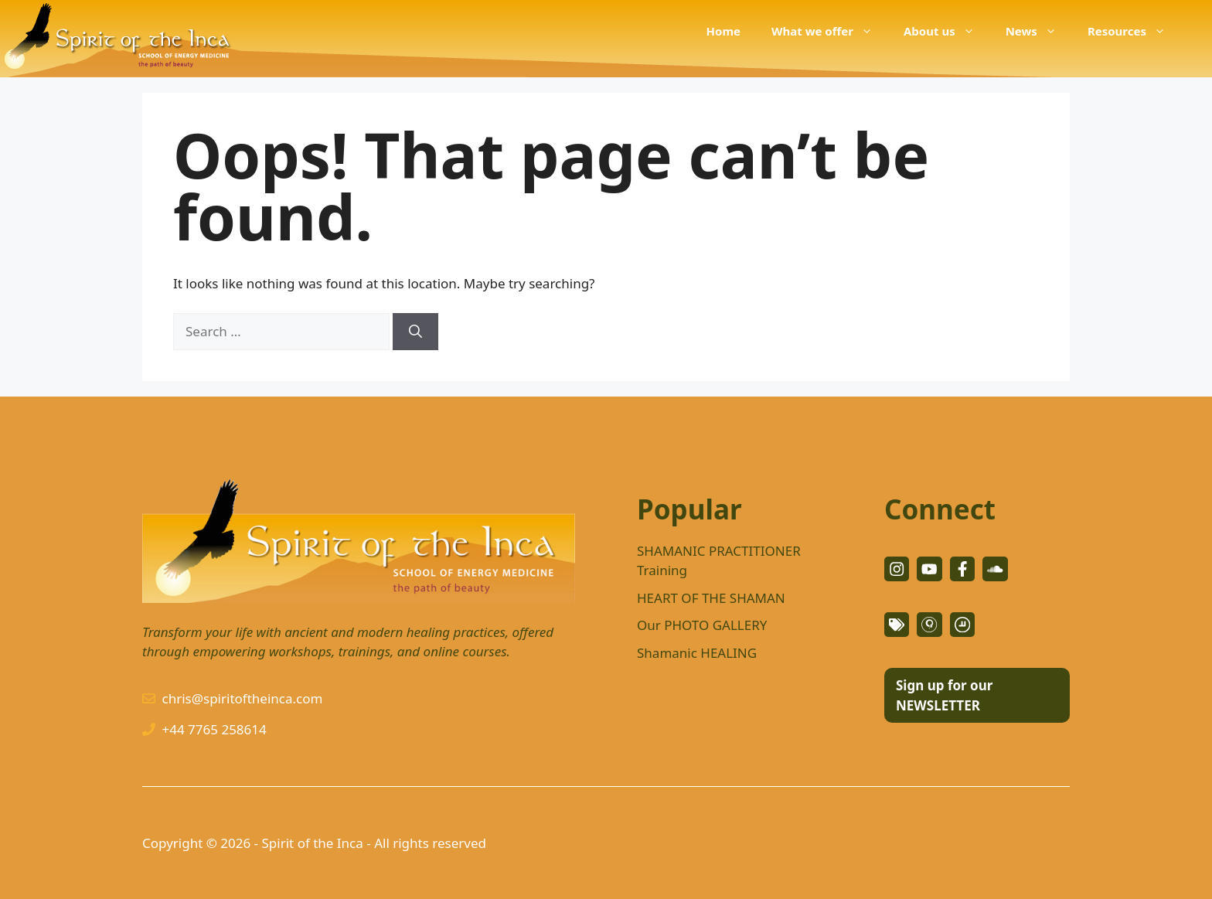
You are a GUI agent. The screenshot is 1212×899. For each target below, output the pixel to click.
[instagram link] (896, 569)
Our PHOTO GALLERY (702, 625)
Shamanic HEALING (697, 653)
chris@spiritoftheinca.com (242, 698)
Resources (1134, 31)
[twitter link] (929, 569)
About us (947, 31)
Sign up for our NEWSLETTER (944, 695)
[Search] (415, 331)
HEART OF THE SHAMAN (711, 598)
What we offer (829, 31)
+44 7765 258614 (214, 729)
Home (723, 31)
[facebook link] (962, 569)
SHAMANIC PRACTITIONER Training (719, 561)
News (1039, 31)
